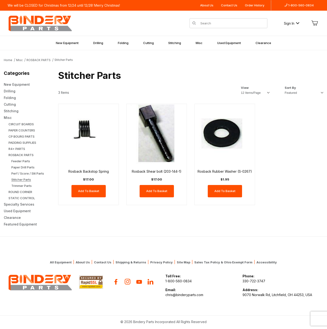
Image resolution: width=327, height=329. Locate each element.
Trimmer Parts (21, 186)
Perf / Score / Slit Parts (27, 173)
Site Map (183, 262)
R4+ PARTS (17, 149)
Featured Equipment (20, 224)
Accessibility (266, 262)
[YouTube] (139, 282)
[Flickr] (150, 282)
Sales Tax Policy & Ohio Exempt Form (223, 262)
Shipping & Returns (130, 262)
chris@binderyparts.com (184, 295)
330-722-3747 (254, 281)
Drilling (98, 43)
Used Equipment (229, 43)
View (245, 88)
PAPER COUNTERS (22, 130)
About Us (206, 5)
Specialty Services (19, 204)
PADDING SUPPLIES (22, 142)
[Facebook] (116, 282)
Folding (123, 43)
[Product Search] (232, 23)
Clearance (263, 43)
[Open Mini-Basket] (314, 23)
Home (8, 60)
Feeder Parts (20, 161)
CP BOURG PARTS (22, 136)
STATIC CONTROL (22, 198)
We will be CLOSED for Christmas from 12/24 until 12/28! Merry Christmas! (64, 5)
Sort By (290, 88)
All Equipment (61, 262)
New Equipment (67, 43)
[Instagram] (127, 282)
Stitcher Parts (63, 60)
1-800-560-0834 (299, 5)
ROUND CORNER (20, 192)
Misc (199, 43)
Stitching (174, 43)
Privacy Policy (161, 262)
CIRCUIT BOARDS (21, 124)
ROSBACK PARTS (39, 60)
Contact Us (229, 5)
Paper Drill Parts (23, 167)
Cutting (148, 43)
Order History (254, 5)
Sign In (291, 23)
